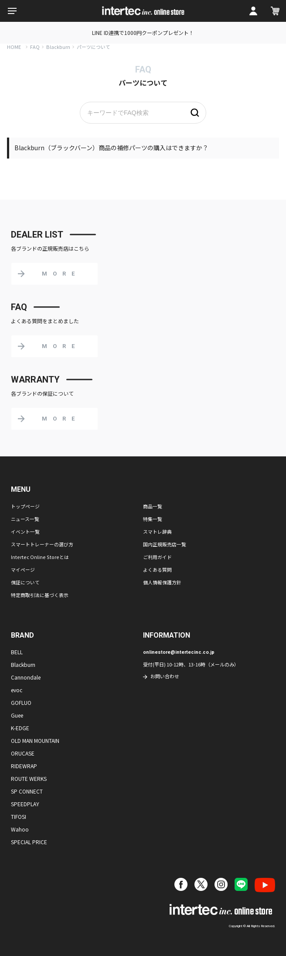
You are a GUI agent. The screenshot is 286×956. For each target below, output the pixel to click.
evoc (16, 690)
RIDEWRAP (24, 766)
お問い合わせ (164, 676)
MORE (61, 273)
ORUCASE (22, 753)
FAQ (35, 46)
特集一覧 (152, 518)
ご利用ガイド (157, 556)
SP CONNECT (27, 791)
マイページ (23, 569)
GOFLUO (21, 702)
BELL (17, 652)
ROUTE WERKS (29, 778)
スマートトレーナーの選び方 (42, 544)
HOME (14, 46)
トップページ (25, 506)
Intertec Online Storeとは (40, 556)
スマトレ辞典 (157, 531)
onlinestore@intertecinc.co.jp (178, 652)
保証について (25, 582)
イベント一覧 (25, 531)
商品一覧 (152, 506)
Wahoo (20, 829)
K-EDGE (20, 728)
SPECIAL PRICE (29, 842)
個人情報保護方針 (162, 582)
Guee (17, 715)
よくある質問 (157, 569)
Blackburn (58, 46)
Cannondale (26, 677)
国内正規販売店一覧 (164, 544)
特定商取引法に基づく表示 (39, 594)
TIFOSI (18, 816)
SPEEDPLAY (25, 804)
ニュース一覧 (25, 518)
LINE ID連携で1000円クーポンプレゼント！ (143, 32)
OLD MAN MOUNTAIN (35, 740)
